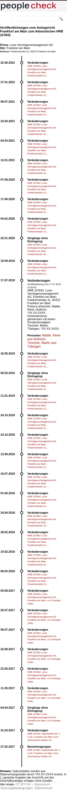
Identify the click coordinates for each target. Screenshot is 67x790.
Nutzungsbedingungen (17, 788)
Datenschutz (44, 788)
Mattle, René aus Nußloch (43, 337)
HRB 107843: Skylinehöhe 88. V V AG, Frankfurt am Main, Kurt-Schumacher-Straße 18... (43, 736)
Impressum (42, 784)
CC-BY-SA (23, 784)
